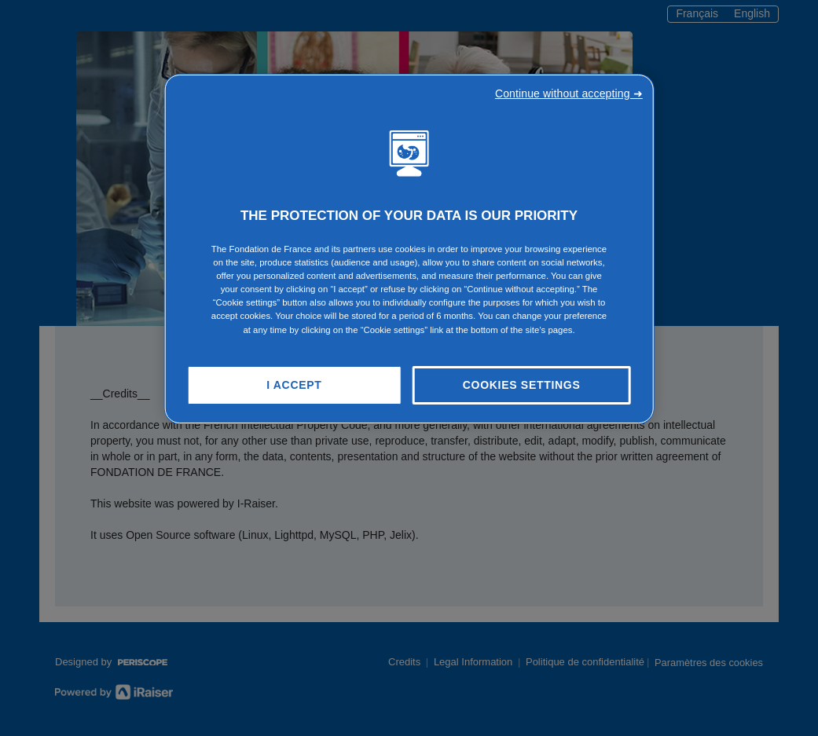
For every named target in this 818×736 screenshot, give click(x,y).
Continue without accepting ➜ (569, 93)
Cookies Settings (522, 385)
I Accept (293, 385)
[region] (409, 249)
